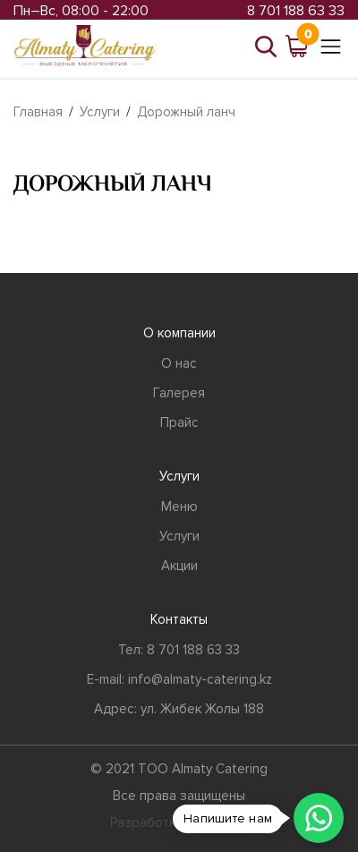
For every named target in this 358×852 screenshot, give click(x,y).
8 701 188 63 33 (296, 11)
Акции (179, 566)
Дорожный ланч (186, 112)
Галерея (179, 393)
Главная (38, 112)
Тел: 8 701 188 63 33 (179, 650)
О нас (179, 363)
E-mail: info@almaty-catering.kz (179, 679)
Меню (179, 506)
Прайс (179, 422)
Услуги (100, 112)
